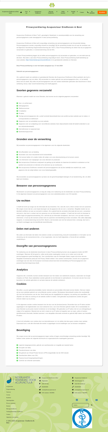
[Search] (92, 405)
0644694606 (45, 386)
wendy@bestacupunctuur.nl (49, 389)
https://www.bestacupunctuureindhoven (38, 60)
